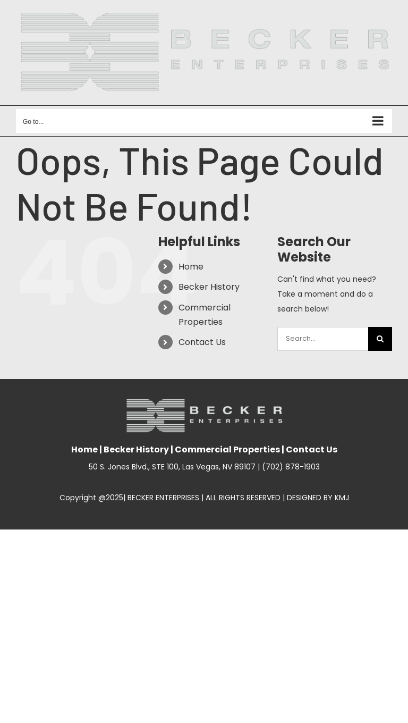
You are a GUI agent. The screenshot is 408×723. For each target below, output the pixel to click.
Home (190, 266)
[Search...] (322, 339)
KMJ (342, 497)
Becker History (209, 287)
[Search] (380, 339)
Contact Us (202, 342)
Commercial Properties (227, 449)
